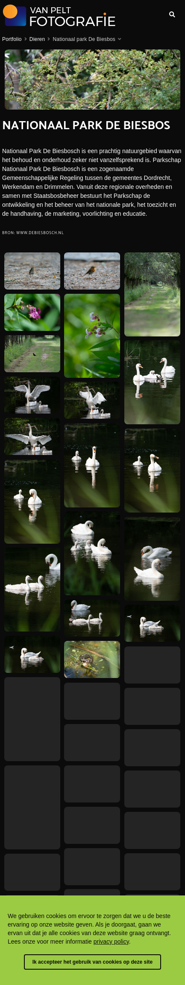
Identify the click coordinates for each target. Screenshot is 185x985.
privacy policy (111, 941)
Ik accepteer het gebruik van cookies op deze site (92, 962)
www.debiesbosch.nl (40, 233)
